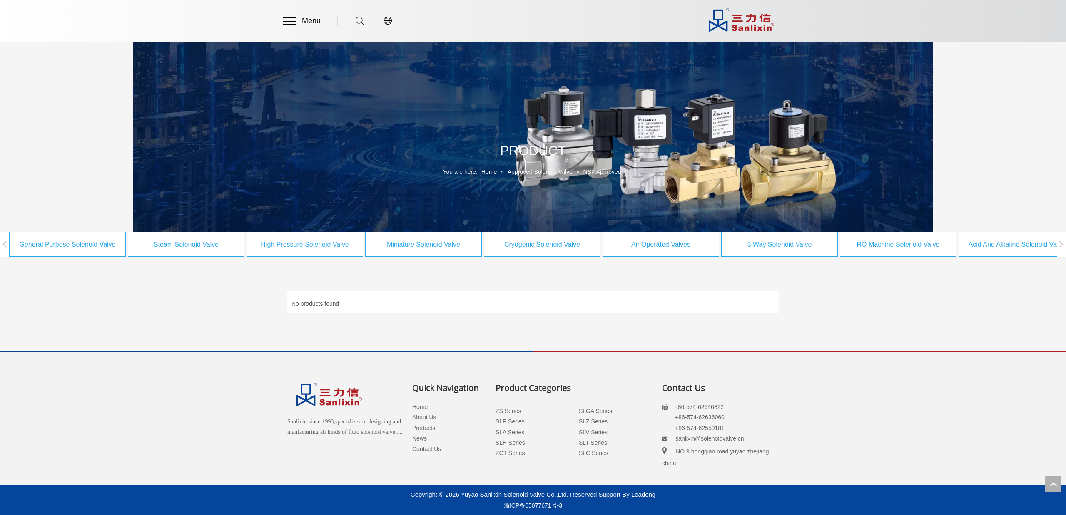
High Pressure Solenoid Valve (277, 244)
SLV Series (593, 432)
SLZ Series (593, 421)
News (419, 438)
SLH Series (510, 442)
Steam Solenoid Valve (159, 244)
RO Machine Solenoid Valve (871, 244)
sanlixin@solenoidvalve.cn (709, 438)
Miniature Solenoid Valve (396, 244)
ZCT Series (510, 453)
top (1053, 484)
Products (423, 428)
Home (420, 407)
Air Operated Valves (633, 244)
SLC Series (593, 453)
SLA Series (510, 432)
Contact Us (426, 449)
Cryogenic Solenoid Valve (515, 244)
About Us (424, 417)
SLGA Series (595, 411)
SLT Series (593, 442)
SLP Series (510, 421)
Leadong (643, 494)
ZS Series (508, 411)
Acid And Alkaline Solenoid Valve (990, 244)
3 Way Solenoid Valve (752, 244)
